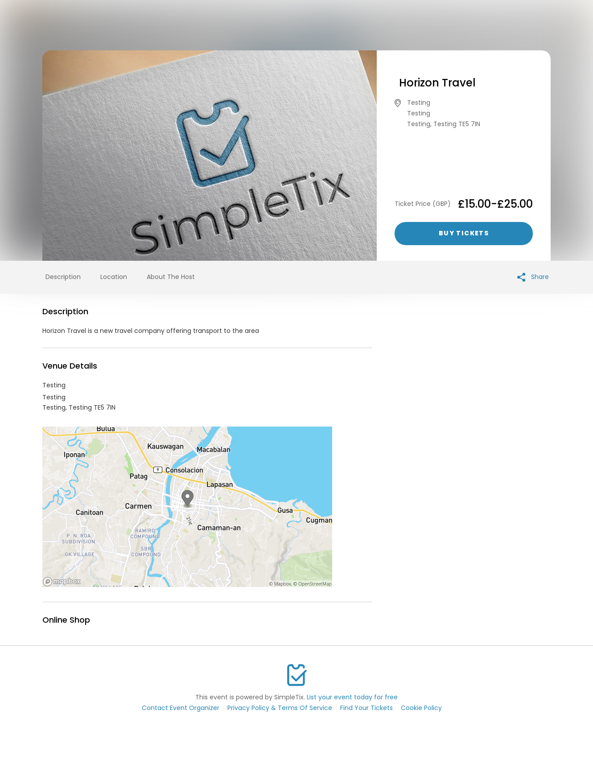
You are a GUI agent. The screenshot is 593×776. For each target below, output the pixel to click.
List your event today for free (352, 697)
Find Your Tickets (366, 707)
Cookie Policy (421, 707)
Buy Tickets (464, 233)
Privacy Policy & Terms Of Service (279, 707)
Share (533, 277)
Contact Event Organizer (180, 707)
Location (113, 276)
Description (63, 276)
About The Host (171, 276)
